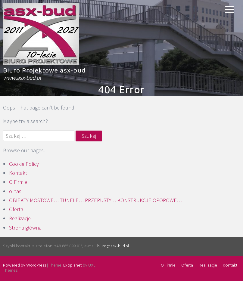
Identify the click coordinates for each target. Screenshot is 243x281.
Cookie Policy (24, 163)
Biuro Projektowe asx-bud (44, 70)
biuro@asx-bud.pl (113, 246)
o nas (15, 191)
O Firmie (18, 181)
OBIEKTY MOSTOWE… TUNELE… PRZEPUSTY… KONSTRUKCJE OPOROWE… (95, 200)
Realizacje (20, 218)
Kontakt (18, 172)
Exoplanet (72, 265)
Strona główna (25, 227)
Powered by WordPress (24, 265)
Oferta (16, 209)
